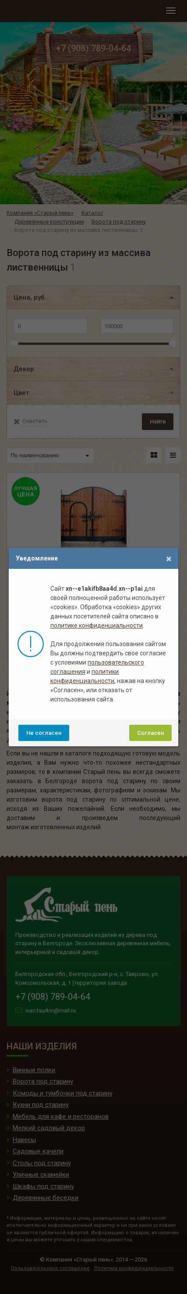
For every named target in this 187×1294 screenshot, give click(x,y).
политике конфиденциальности (96, 625)
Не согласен (43, 733)
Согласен (150, 733)
